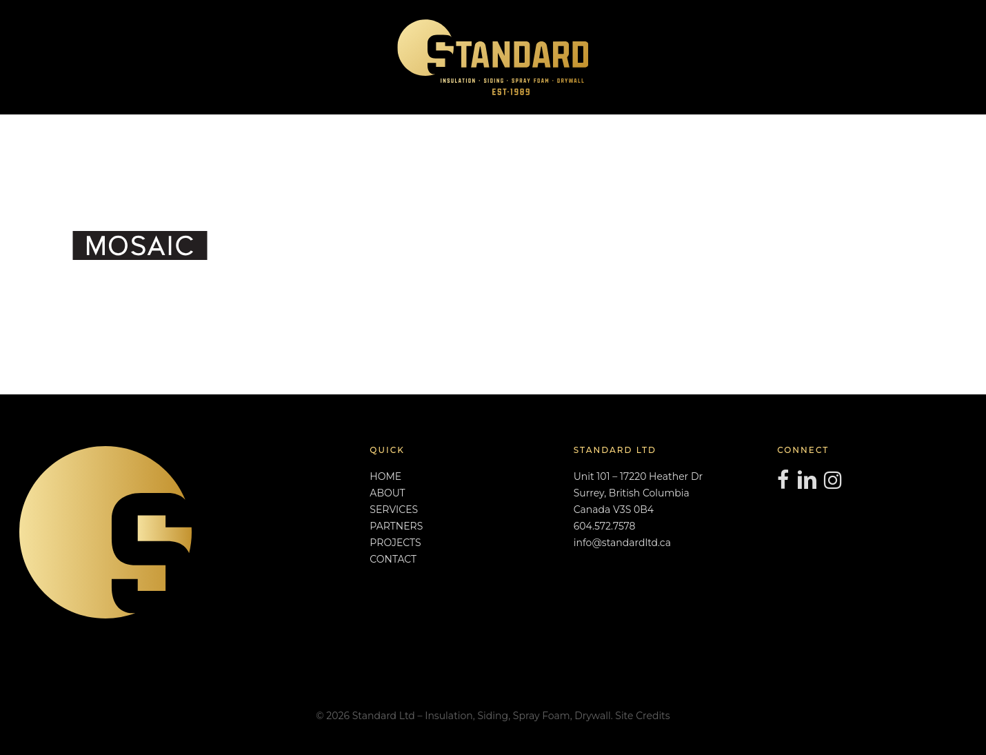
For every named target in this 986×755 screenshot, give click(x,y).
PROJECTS (395, 542)
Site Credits (642, 715)
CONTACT (393, 559)
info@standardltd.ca (622, 542)
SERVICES (394, 509)
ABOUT (387, 493)
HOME (385, 476)
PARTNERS (396, 526)
